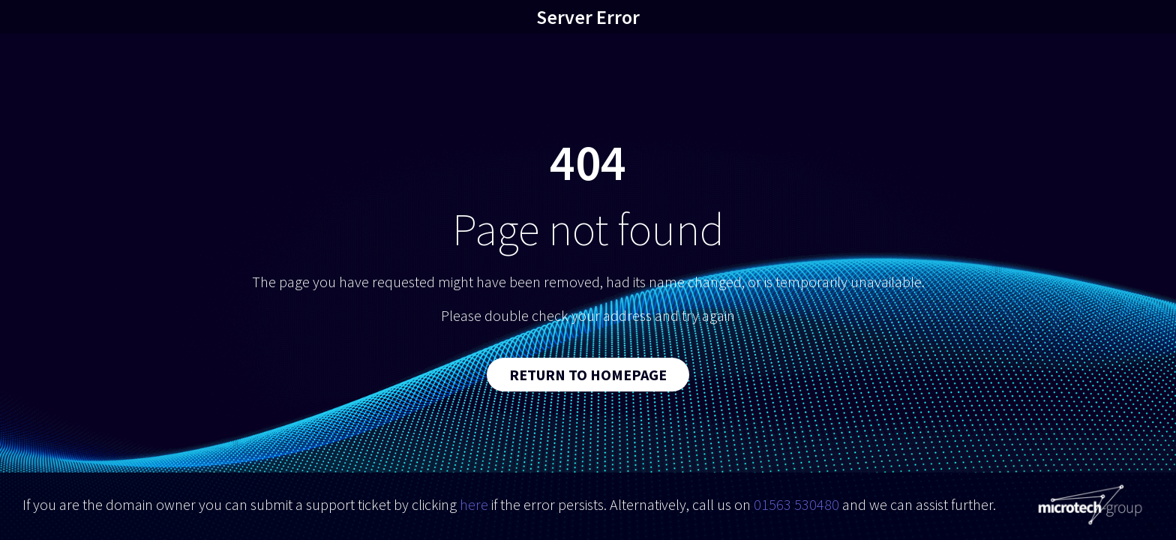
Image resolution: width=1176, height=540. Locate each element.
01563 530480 (796, 504)
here (474, 504)
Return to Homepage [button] (588, 374)
